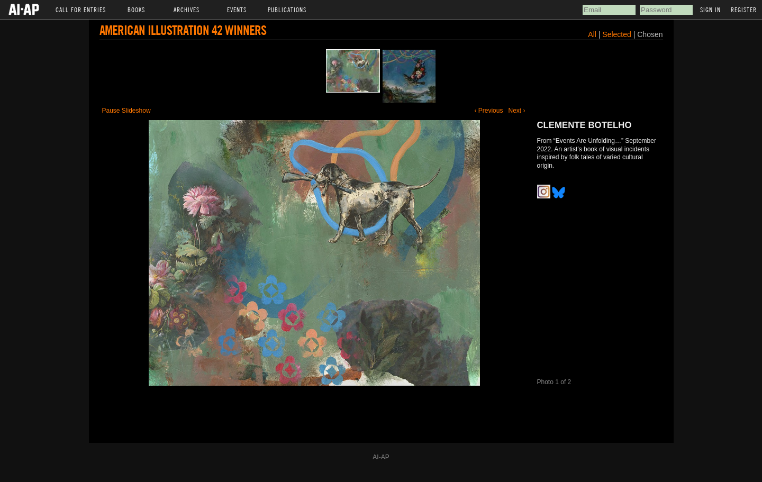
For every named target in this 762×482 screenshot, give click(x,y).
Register (744, 9)
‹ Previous (488, 110)
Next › (516, 110)
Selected (617, 34)
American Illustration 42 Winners (182, 30)
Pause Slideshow (126, 110)
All (592, 34)
